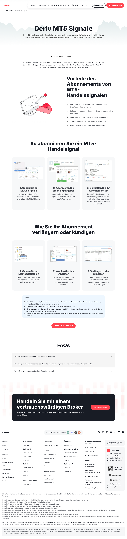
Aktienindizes (6, 469)
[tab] (57, 56)
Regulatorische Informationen (89, 465)
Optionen (5, 449)
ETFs (4, 481)
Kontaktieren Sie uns (70, 456)
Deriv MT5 (26, 445)
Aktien (4, 466)
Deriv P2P (26, 471)
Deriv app (26, 475)
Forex (4, 458)
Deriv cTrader (27, 453)
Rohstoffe (5, 473)
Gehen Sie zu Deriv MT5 (63, 326)
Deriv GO (26, 460)
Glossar (46, 466)
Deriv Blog (47, 462)
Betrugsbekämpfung (91, 488)
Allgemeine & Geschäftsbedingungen (92, 471)
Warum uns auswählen (71, 449)
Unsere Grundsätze (70, 453)
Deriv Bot (26, 464)
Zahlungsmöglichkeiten (51, 445)
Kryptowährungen (8, 477)
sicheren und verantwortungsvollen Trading (80, 522)
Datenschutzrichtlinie (92, 476)
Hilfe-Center (48, 475)
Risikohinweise (48, 522)
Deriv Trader (27, 456)
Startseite (9, 11)
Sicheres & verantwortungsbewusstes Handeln (93, 482)
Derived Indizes (7, 462)
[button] (33, 5)
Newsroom (67, 471)
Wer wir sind (68, 445)
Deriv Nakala (27, 449)
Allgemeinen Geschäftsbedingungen (29, 522)
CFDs (4, 445)
